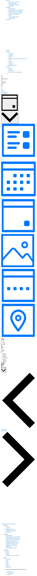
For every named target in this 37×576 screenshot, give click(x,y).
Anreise (10, 68)
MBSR (10, 15)
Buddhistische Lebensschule (11, 543)
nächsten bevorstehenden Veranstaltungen (4, 92)
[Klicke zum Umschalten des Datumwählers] (3, 369)
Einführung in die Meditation (14, 14)
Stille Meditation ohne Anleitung (12, 542)
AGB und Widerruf (10, 573)
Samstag (4, 360)
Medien (7, 51)
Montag (4, 353)
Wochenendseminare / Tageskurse (15, 12)
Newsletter (11, 54)
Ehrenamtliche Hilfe (12, 3)
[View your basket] (7, 73)
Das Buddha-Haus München (14, 2)
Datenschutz (11, 70)
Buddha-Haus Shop (12, 65)
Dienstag (4, 354)
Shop (7, 560)
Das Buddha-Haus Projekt (14, 4)
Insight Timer (11, 64)
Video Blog (11, 53)
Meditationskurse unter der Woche (15, 11)
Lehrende (8, 19)
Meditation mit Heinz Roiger (11, 545)
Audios (10, 57)
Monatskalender (12, 8)
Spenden (8, 50)
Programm (8, 7)
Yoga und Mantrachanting (14, 16)
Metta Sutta (11, 56)
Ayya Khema (11, 6)
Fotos (10, 60)
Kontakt (8, 66)
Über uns (8, 0)
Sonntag (4, 361)
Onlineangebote (12, 18)
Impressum (11, 69)
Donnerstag (5, 357)
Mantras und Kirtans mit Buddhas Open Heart (18, 58)
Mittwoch (4, 356)
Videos (7, 561)
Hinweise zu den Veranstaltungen (15, 72)
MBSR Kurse (8, 546)
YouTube (10, 61)
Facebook (11, 62)
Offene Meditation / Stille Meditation (16, 10)
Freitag (4, 359)
